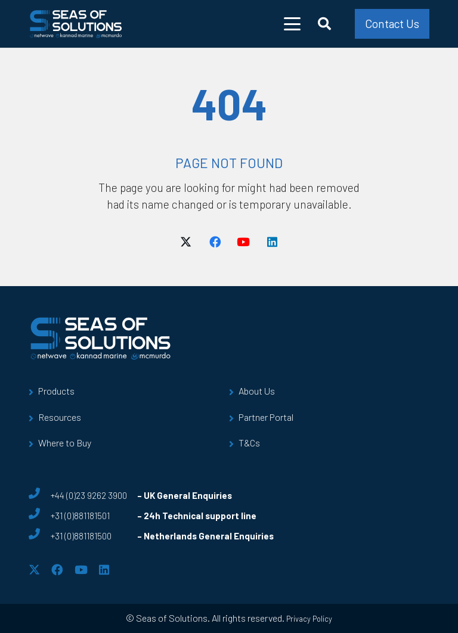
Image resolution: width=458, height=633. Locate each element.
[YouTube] (243, 242)
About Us (257, 390)
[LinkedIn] (272, 242)
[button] (292, 23)
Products (56, 390)
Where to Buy (64, 442)
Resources (59, 417)
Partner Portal (266, 417)
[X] (186, 242)
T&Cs (249, 442)
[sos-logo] (76, 23)
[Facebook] (214, 242)
